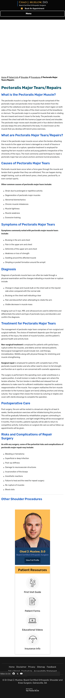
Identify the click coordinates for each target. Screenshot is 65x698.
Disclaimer (21, 667)
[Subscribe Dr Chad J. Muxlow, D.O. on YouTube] (21, 673)
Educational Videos (32, 629)
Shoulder (24, 77)
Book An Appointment (34, 8)
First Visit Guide (32, 592)
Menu (32, 14)
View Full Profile (32, 560)
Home (3, 77)
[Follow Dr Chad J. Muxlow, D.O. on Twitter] (17, 673)
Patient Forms (32, 611)
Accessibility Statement (45, 671)
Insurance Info (32, 648)
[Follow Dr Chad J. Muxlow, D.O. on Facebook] (13, 673)
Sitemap (41, 667)
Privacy (31, 667)
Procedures (35, 77)
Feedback (51, 667)
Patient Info (13, 77)
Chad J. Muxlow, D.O (32, 551)
